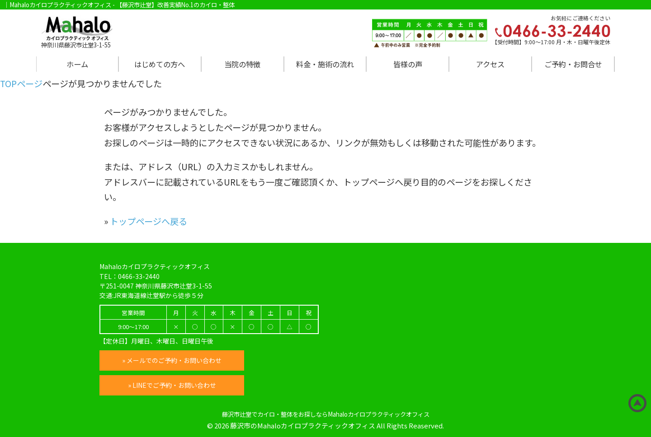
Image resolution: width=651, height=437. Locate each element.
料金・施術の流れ (325, 64)
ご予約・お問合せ (573, 64)
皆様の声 (407, 64)
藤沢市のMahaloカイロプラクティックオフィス (302, 425)
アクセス (490, 64)
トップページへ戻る (148, 221)
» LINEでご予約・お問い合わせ (172, 385)
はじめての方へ (159, 64)
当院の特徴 (242, 64)
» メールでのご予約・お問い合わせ (172, 360)
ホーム (77, 64)
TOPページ (21, 83)
